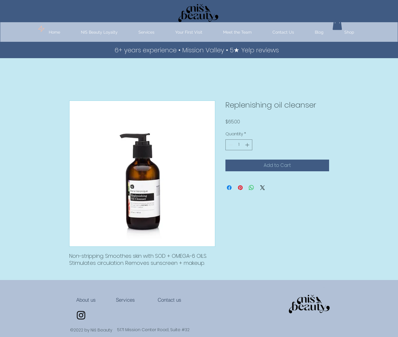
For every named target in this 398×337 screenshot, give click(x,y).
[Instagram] (81, 315)
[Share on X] (262, 187)
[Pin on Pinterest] (240, 187)
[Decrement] (230, 145)
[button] (146, 32)
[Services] (125, 300)
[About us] (86, 300)
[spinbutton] (239, 145)
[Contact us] (169, 300)
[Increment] (247, 145)
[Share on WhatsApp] (251, 187)
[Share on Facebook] (229, 187)
